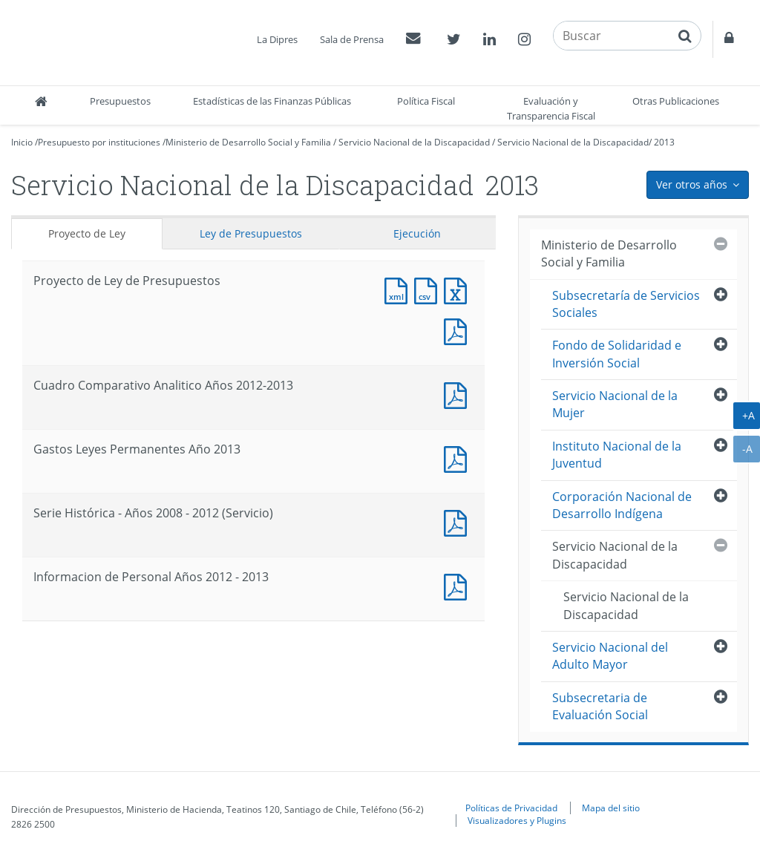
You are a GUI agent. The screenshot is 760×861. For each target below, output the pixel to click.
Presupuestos (120, 101)
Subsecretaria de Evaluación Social (600, 706)
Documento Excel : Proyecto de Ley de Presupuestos (459, 289)
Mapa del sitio (611, 807)
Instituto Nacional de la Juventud (616, 454)
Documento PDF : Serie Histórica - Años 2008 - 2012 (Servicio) (459, 521)
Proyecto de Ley (86, 233)
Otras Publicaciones (675, 101)
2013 (664, 142)
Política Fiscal (426, 101)
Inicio (22, 142)
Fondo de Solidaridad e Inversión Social (616, 353)
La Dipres (277, 39)
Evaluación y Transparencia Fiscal (551, 108)
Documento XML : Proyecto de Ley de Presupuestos (399, 289)
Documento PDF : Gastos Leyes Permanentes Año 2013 (459, 457)
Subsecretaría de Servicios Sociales (626, 304)
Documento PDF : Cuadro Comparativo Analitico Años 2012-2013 (459, 393)
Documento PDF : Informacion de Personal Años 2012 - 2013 (459, 585)
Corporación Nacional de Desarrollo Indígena (622, 505)
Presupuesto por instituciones (99, 142)
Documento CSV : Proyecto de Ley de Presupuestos (429, 289)
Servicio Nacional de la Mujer (615, 404)
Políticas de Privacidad (511, 807)
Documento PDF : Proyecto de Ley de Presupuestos (459, 330)
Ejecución (417, 233)
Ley (251, 233)
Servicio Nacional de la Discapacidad (414, 142)
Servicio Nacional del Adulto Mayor (610, 655)
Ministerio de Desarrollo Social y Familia (248, 142)
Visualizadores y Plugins (517, 820)
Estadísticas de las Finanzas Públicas (272, 101)
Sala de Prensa (352, 39)
